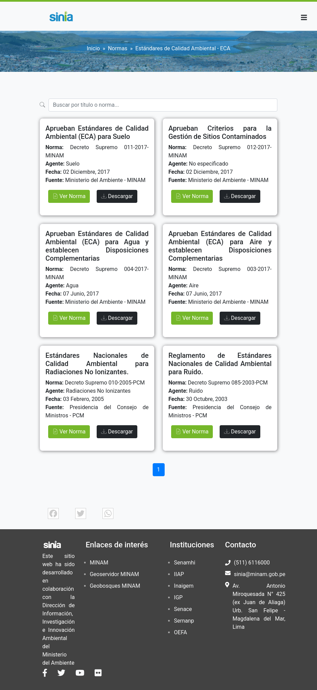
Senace (183, 609)
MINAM (99, 562)
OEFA (180, 632)
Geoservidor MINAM (114, 574)
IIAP (179, 574)
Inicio (93, 48)
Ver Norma (69, 196)
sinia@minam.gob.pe (259, 574)
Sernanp (184, 620)
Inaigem (183, 586)
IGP (178, 597)
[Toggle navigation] (304, 17)
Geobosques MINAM (115, 586)
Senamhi (184, 562)
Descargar (117, 196)
